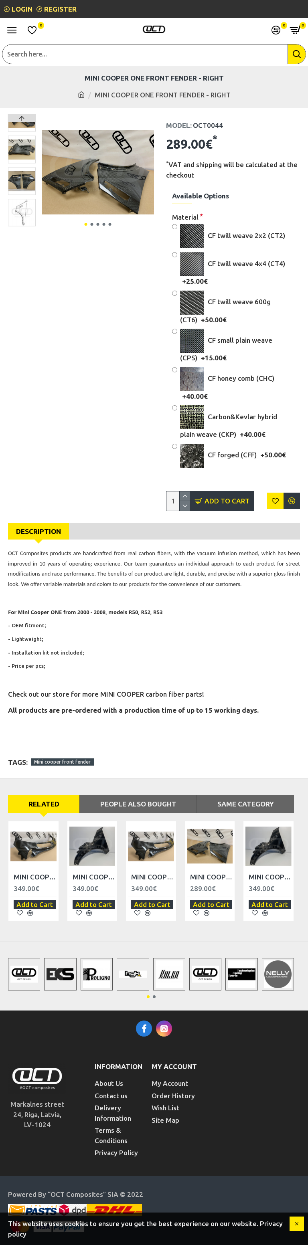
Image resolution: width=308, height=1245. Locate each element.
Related (43, 804)
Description (38, 531)
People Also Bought (138, 804)
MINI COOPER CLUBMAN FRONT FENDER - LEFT (94, 877)
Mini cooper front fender (62, 761)
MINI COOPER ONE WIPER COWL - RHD (152, 877)
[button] (85, 224)
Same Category (245, 804)
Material (185, 217)
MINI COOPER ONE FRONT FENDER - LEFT (211, 877)
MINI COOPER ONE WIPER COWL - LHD (35, 877)
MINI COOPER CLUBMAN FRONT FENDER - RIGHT (270, 877)
